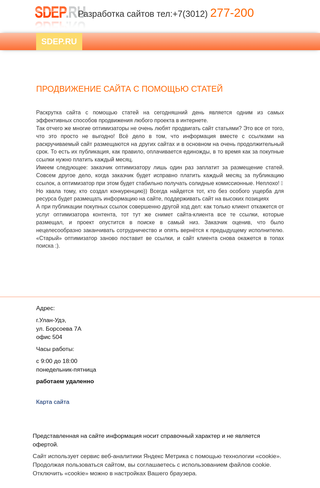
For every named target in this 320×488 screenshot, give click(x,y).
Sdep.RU (59, 41)
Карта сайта (53, 401)
